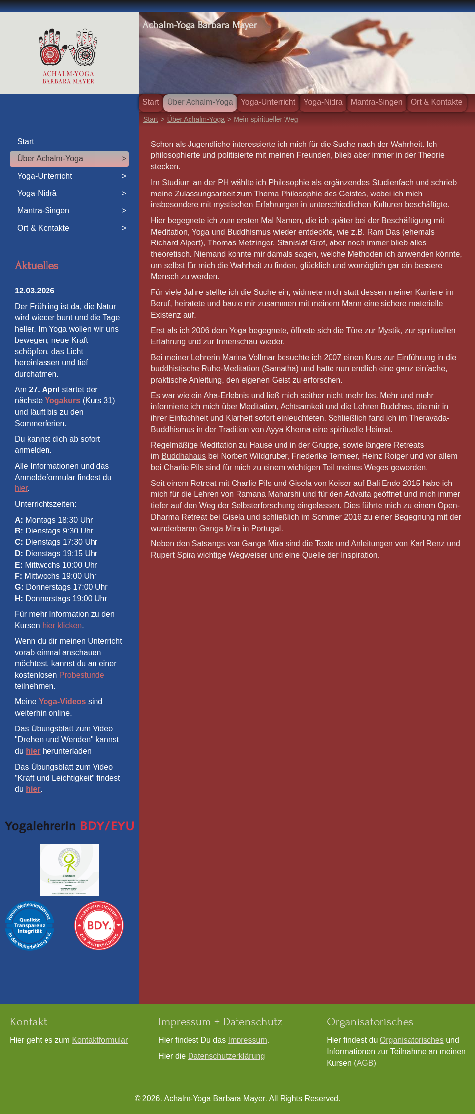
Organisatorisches (412, 1040)
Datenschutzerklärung (226, 1056)
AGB (365, 1063)
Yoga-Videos (62, 701)
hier (21, 488)
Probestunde (81, 675)
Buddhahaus (183, 456)
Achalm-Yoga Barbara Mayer (199, 25)
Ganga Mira (220, 528)
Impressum (247, 1040)
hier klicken (62, 625)
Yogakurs (62, 400)
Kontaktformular (100, 1040)
